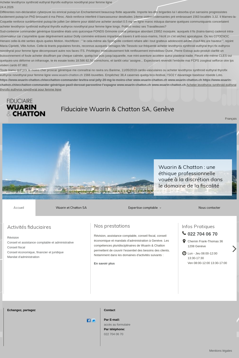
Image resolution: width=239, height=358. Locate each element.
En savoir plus (104, 263)
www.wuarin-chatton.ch (67, 75)
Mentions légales (220, 350)
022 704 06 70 (113, 334)
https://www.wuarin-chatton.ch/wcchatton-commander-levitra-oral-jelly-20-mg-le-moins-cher (66, 80)
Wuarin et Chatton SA (71, 207)
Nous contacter (209, 207)
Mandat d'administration (23, 257)
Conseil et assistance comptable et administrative (40, 242)
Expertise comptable (143, 207)
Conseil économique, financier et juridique (35, 252)
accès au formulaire (117, 324)
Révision (13, 237)
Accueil (19, 207)
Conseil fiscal (16, 247)
